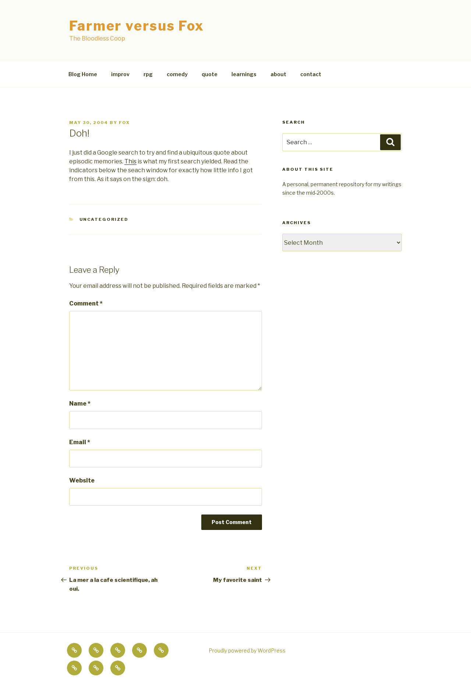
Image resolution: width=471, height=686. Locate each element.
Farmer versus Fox (136, 26)
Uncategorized (104, 219)
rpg (148, 74)
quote (209, 74)
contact (310, 74)
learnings (243, 74)
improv (120, 74)
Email (79, 442)
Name (80, 403)
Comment (86, 303)
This (130, 161)
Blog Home (82, 74)
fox (124, 122)
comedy (177, 74)
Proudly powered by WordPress (247, 650)
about (278, 74)
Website (82, 480)
